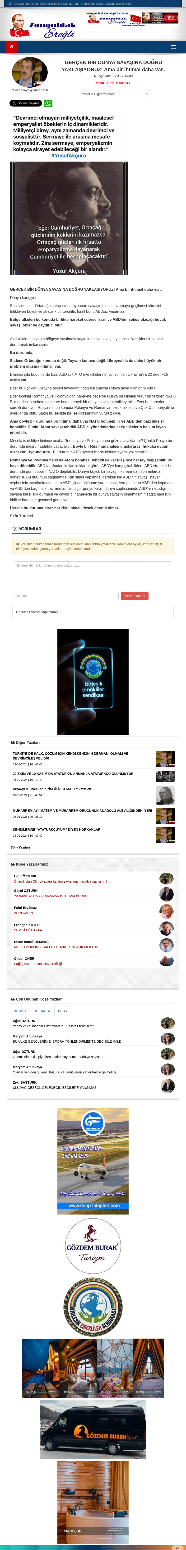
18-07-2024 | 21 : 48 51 (27, 795)
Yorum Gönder (135, 596)
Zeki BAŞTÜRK (25, 1082)
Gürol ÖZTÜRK (26, 891)
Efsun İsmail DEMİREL (31, 942)
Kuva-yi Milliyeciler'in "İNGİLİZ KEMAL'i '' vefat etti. (53, 789)
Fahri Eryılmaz (25, 908)
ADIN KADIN (23, 913)
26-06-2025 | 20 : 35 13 (27, 816)
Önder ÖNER (24, 958)
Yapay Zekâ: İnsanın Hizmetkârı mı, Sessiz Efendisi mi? (54, 1026)
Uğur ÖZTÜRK (25, 876)
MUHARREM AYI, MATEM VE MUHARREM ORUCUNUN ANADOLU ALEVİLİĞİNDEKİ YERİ (82, 811)
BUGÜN (20, 1011)
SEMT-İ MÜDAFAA (28, 930)
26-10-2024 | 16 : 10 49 (27, 780)
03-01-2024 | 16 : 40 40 (27, 835)
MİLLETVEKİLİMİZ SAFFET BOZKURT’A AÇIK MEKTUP (56, 947)
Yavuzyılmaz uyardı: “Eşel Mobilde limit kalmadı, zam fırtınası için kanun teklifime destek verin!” (71, 3)
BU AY (63, 1011)
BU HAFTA (42, 1011)
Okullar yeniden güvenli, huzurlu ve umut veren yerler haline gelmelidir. (65, 1072)
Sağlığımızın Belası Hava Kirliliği (38, 964)
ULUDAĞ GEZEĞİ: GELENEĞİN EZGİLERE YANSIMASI (55, 1088)
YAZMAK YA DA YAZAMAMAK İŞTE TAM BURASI (51, 896)
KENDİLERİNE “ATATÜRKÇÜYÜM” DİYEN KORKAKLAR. (57, 829)
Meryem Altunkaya (27, 1036)
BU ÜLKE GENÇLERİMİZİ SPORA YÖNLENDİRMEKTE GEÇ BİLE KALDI (67, 1041)
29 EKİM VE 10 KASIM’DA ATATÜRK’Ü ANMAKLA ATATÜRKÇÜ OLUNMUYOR (73, 774)
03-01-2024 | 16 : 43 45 (27, 764)
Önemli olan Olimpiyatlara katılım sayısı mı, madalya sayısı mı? (60, 881)
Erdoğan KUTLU (27, 925)
